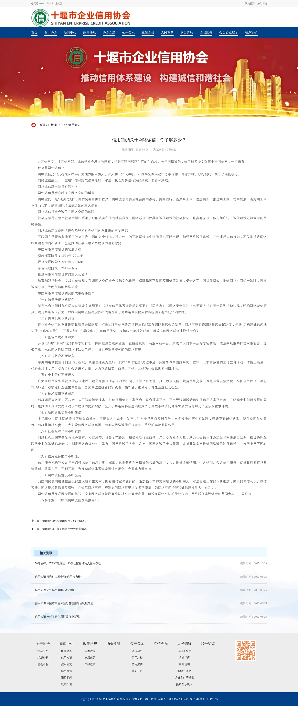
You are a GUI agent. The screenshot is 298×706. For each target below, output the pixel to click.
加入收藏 (262, 3)
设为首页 (250, 3)
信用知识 (74, 125)
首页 (42, 125)
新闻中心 (56, 125)
